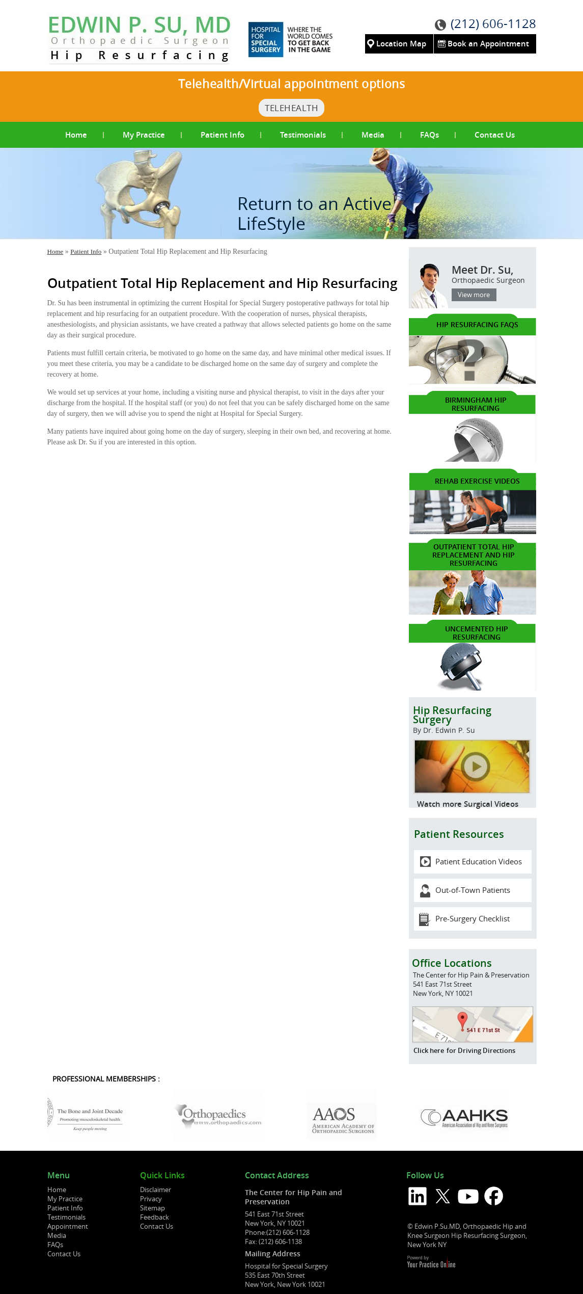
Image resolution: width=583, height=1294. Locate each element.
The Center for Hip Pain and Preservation (293, 1196)
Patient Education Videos (478, 861)
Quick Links (162, 1176)
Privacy (151, 1198)
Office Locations (452, 963)
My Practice (144, 134)
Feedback (154, 1217)
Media (373, 134)
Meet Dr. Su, (470, 278)
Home (76, 134)
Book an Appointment (488, 43)
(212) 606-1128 (493, 23)
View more (474, 294)
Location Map (401, 43)
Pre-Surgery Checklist (472, 918)
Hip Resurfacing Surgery (472, 722)
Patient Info (222, 134)
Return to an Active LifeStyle (314, 213)
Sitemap (152, 1207)
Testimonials (303, 134)
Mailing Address (272, 1253)
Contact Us (495, 134)
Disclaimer (155, 1189)
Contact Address (277, 1176)
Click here (428, 1050)
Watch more (439, 804)
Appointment (67, 1226)
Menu (58, 1176)
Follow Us (425, 1176)
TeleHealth (291, 108)
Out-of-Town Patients (472, 890)
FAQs (429, 134)
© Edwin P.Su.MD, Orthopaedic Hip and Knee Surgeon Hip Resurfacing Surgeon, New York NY (467, 1235)
